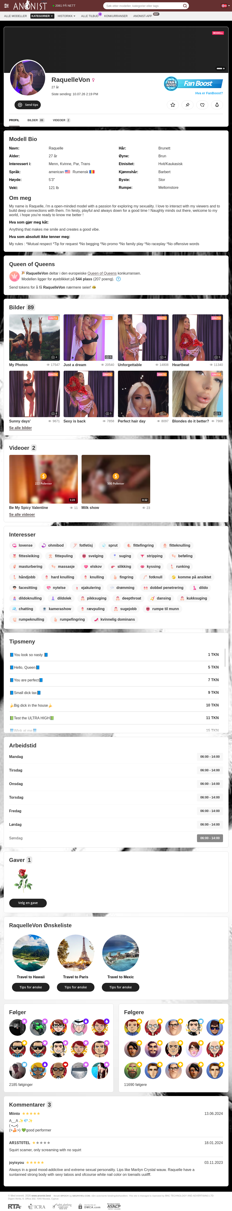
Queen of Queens (102, 273)
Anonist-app (143, 16)
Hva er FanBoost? (209, 93)
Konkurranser (115, 16)
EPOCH (65, 1195)
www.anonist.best (41, 1195)
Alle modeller (15, 16)
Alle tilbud (91, 16)
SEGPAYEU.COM (81, 1195)
